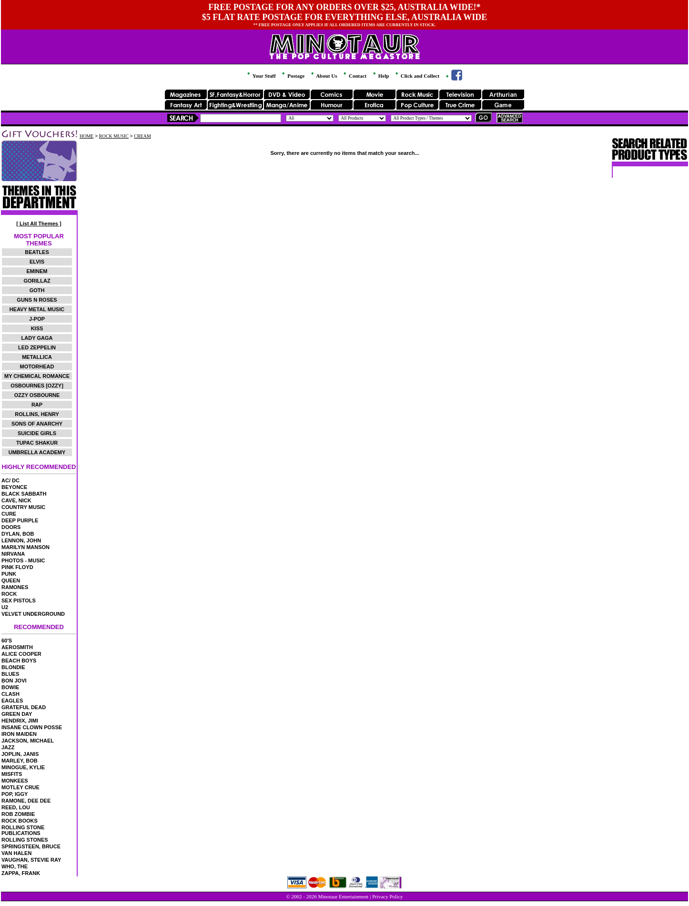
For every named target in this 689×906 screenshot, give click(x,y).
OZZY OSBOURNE (37, 395)
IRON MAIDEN (19, 734)
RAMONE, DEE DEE (26, 801)
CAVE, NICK (16, 500)
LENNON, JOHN (21, 540)
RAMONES (14, 587)
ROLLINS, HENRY (37, 414)
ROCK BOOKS (19, 821)
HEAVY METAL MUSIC (37, 309)
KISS (37, 328)
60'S (6, 640)
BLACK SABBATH (24, 494)
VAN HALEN (16, 853)
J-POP (37, 319)
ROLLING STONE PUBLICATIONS (22, 830)
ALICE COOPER (21, 654)
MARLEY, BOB (19, 760)
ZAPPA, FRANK (20, 873)
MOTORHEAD (37, 366)
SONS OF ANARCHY (36, 424)
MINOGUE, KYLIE (23, 767)
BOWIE (10, 687)
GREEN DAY (16, 714)
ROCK (9, 594)
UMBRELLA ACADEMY (37, 452)
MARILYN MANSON (25, 547)
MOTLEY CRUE (20, 787)
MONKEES (14, 781)
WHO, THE (14, 866)
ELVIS (37, 262)
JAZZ (8, 747)
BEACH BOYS (18, 660)
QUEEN (10, 580)
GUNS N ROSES (37, 300)
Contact (354, 76)
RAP (36, 404)
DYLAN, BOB (17, 534)
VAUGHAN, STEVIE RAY (31, 860)
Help (380, 76)
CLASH (10, 694)
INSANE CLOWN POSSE (31, 727)
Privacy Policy (387, 896)
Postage (292, 76)
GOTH (37, 290)
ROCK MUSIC (114, 136)
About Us (323, 76)
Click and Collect (416, 76)
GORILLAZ (36, 281)
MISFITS (11, 774)
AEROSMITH (17, 647)
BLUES (10, 674)
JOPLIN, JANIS (20, 754)
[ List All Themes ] (38, 223)
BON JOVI (14, 680)
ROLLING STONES (24, 840)
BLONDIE (13, 667)
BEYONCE (14, 487)
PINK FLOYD (17, 567)
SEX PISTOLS (18, 600)
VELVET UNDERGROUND (33, 614)
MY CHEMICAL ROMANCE (37, 376)
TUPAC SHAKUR (37, 443)
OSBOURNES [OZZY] (36, 385)
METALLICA (37, 357)
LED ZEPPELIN (37, 347)
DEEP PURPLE (19, 520)
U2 (4, 607)
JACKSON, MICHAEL (27, 740)
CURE (8, 514)
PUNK (8, 574)
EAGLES (12, 700)
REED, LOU (15, 807)
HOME (86, 136)
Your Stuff (260, 76)
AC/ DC (10, 480)
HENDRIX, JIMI (19, 720)
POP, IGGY (14, 794)
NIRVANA (13, 554)
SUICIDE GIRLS (37, 433)
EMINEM (37, 271)
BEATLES (37, 252)
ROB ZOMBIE (18, 814)
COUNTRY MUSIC (23, 507)
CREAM (142, 136)
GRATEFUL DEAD (23, 707)
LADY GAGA (37, 338)
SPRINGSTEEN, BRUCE (31, 846)
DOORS (10, 527)
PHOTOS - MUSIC (23, 560)
